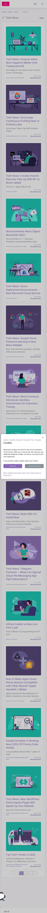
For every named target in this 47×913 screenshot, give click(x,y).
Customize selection (34, 466)
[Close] (43, 437)
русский (27, 440)
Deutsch (19, 440)
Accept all (13, 466)
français (38, 440)
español (12, 440)
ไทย (32, 440)
